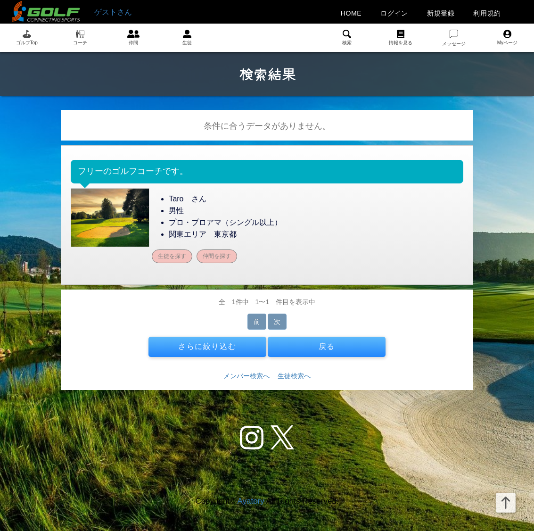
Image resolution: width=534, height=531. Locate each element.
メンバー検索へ (246, 376)
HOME (351, 13)
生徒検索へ (294, 376)
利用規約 (487, 13)
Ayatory (250, 501)
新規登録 (441, 13)
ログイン (394, 13)
